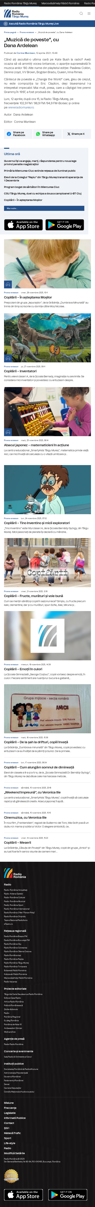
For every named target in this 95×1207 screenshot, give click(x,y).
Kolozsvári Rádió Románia (15, 974)
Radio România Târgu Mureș (20, 3)
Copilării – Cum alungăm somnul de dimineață (47, 767)
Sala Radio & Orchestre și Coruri (18, 1057)
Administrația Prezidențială (16, 1073)
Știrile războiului (11, 1009)
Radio (7, 1013)
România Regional (12, 1017)
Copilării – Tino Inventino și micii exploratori (47, 499)
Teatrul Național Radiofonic (16, 920)
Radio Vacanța (10, 982)
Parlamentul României (13, 1081)
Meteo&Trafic (12, 1133)
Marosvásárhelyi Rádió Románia (60, 3)
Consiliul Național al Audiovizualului (19, 1092)
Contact (9, 1123)
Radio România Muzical (14, 901)
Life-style (9, 1143)
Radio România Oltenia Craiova (17, 951)
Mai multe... (12, 208)
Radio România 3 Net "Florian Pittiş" (19, 913)
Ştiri (6, 1128)
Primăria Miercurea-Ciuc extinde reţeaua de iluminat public (47, 171)
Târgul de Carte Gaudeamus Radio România (23, 994)
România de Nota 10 (13, 1024)
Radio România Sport (13, 905)
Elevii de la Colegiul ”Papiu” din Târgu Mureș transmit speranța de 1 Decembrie (47, 179)
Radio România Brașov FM (15, 936)
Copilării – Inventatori (47, 347)
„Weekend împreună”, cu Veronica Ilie (47, 793)
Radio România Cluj (12, 944)
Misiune (9, 1103)
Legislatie (10, 1113)
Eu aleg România (11, 1021)
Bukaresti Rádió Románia (15, 970)
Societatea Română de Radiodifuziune (21, 1069)
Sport (7, 1138)
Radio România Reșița (14, 959)
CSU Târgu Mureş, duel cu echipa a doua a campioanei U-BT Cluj (47, 193)
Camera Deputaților (12, 1088)
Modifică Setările (14, 1153)
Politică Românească (13, 1005)
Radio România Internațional (16, 909)
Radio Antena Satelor (13, 894)
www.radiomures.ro (21, 107)
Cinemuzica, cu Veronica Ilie (47, 818)
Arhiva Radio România (14, 1002)
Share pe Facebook (19, 134)
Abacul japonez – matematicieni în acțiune (47, 421)
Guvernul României (12, 1077)
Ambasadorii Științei (13, 1028)
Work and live (10, 1032)
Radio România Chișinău (15, 916)
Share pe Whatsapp (48, 134)
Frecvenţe (10, 1108)
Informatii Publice (15, 1118)
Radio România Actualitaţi (15, 890)
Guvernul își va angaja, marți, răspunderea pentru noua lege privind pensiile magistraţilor (47, 163)
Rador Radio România (13, 1044)
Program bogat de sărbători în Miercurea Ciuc (47, 187)
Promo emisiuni (27, 32)
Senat (6, 1084)
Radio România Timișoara (15, 967)
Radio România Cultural (14, 897)
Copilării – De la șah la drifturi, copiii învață (47, 718)
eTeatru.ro (8, 924)
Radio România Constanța (15, 948)
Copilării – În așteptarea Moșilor (47, 200)
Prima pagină (10, 32)
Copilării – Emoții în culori (47, 645)
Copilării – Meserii (47, 843)
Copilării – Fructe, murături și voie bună (47, 572)
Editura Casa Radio (12, 998)
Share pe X (78, 134)
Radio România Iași (12, 955)
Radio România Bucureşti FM (17, 940)
